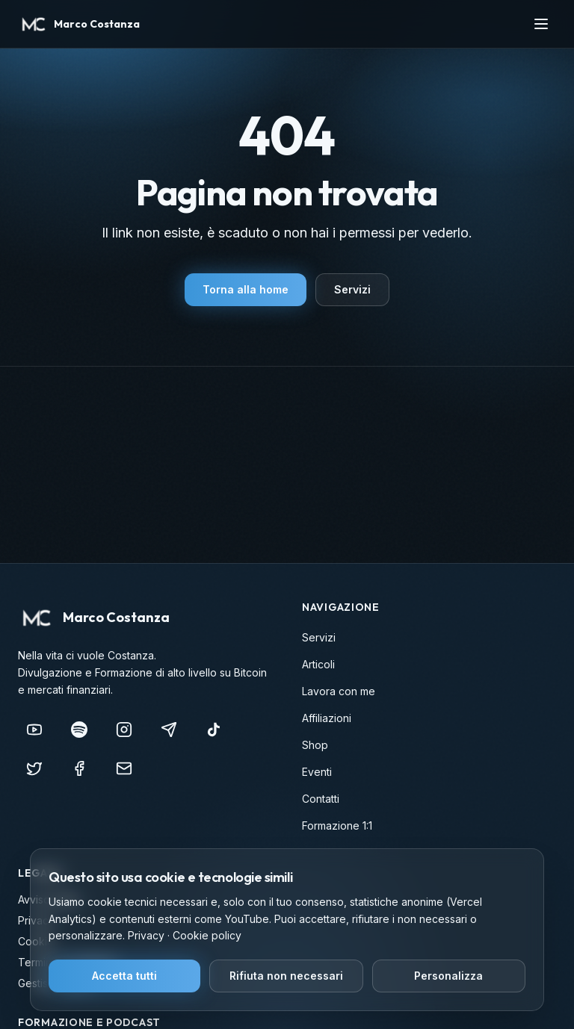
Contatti (320, 798)
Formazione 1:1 (337, 825)
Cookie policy (207, 935)
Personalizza (448, 975)
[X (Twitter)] (34, 768)
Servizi (352, 289)
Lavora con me (338, 691)
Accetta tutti (124, 975)
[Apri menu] (541, 24)
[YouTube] (34, 729)
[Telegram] (168, 729)
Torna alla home (245, 289)
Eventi (317, 771)
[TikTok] (213, 729)
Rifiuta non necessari (286, 975)
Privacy (146, 935)
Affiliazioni (326, 718)
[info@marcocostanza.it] (124, 768)
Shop (315, 745)
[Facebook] (79, 768)
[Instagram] (124, 729)
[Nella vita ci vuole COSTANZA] (79, 729)
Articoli (318, 664)
